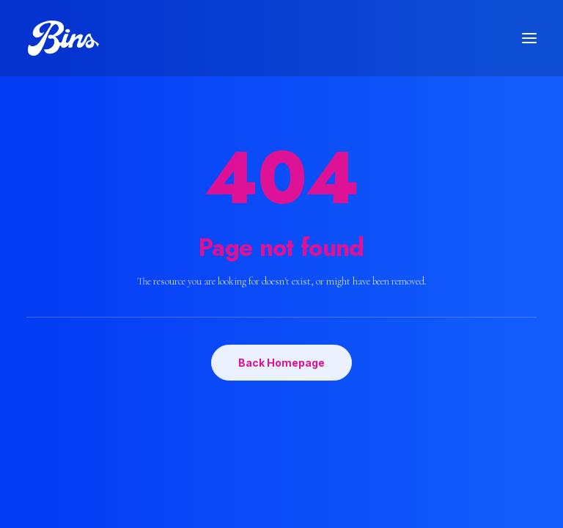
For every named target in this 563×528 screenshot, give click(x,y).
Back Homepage (281, 362)
